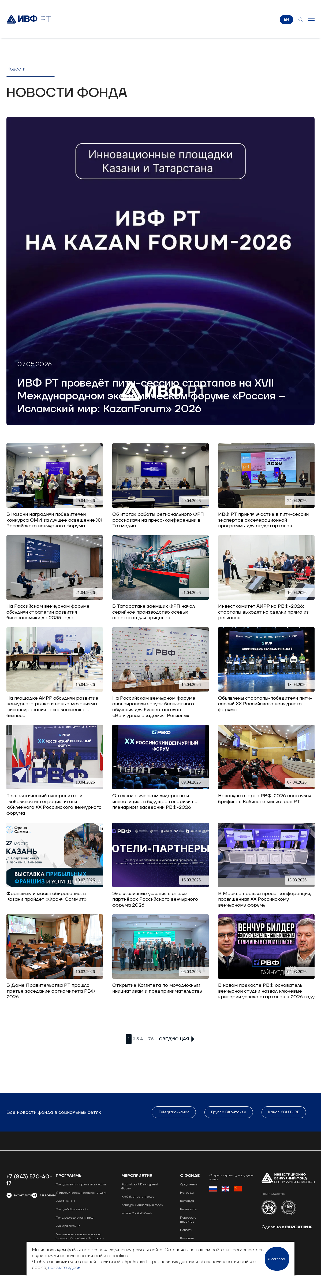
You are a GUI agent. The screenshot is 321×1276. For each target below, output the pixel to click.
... (145, 1039)
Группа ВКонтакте (228, 1112)
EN (286, 19)
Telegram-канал (173, 1112)
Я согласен (277, 1259)
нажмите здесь (64, 1268)
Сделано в (287, 1227)
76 (151, 1039)
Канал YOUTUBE (283, 1112)
